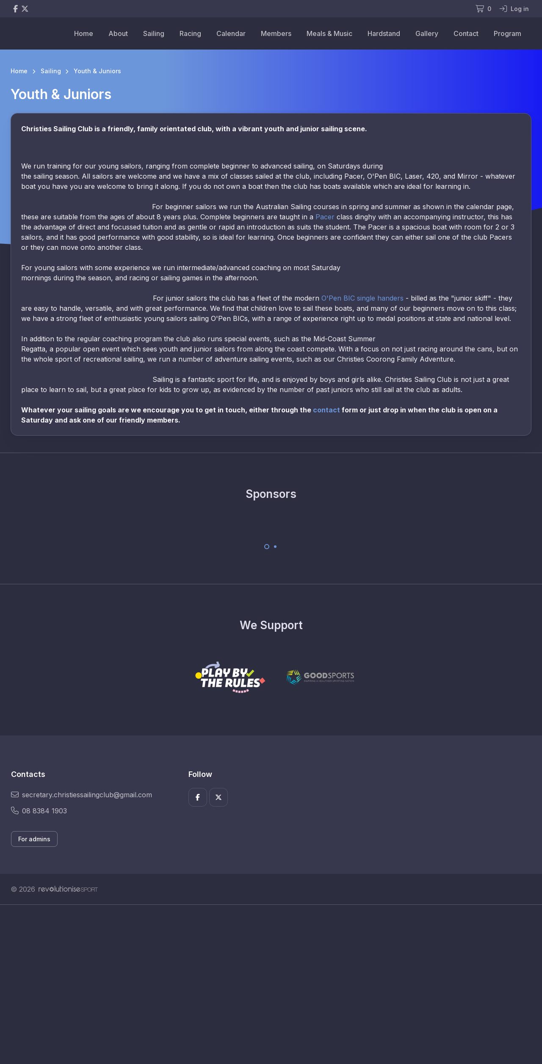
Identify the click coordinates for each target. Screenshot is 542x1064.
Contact (466, 33)
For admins (34, 839)
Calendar (231, 33)
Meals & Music (329, 33)
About (118, 33)
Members (276, 33)
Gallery (426, 33)
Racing (190, 33)
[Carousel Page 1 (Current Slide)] (266, 546)
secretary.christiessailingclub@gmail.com (81, 794)
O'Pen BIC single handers (362, 298)
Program (507, 33)
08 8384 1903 (39, 811)
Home (83, 33)
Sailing (153, 33)
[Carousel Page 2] (275, 546)
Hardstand (384, 33)
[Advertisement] (265, 984)
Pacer (325, 217)
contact (326, 410)
